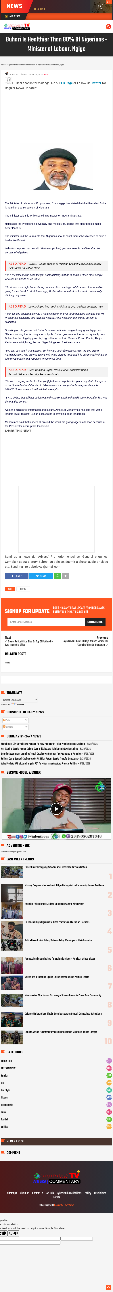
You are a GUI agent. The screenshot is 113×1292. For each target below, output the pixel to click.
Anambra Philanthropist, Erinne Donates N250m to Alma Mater (54, 904)
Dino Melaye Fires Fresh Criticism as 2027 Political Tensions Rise (65, 306)
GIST (3, 1083)
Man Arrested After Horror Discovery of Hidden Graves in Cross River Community (63, 995)
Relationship (7, 1105)
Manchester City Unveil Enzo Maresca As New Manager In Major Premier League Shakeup (43, 744)
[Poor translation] (13, 1233)
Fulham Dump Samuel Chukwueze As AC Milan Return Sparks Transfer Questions (39, 758)
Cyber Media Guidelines (69, 1193)
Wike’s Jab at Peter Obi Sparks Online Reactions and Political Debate (57, 977)
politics (4, 1127)
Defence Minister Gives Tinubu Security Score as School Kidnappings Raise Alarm (63, 1014)
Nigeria (23, 589)
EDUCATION (6, 1061)
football (4, 1119)
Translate (17, 704)
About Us (24, 1193)
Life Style (5, 1090)
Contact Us (37, 1193)
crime (3, 1112)
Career (56, 1198)
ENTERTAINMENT (8, 1068)
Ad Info (50, 1193)
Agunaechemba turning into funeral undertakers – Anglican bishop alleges (60, 959)
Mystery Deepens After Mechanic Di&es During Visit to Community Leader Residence (64, 885)
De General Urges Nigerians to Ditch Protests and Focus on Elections (57, 922)
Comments (8, 727)
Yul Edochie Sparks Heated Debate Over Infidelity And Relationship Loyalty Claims (39, 749)
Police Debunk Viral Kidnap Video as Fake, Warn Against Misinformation (59, 940)
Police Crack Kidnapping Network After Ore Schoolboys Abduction (56, 867)
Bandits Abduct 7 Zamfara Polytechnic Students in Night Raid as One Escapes (61, 1032)
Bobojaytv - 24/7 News (64, 1205)
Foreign (4, 1075)
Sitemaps (12, 1193)
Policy (88, 1193)
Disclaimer (100, 1193)
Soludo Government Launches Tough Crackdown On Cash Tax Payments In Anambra (41, 754)
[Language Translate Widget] (19, 700)
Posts (6, 720)
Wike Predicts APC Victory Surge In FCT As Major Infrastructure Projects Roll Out (39, 763)
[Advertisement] (59, 116)
